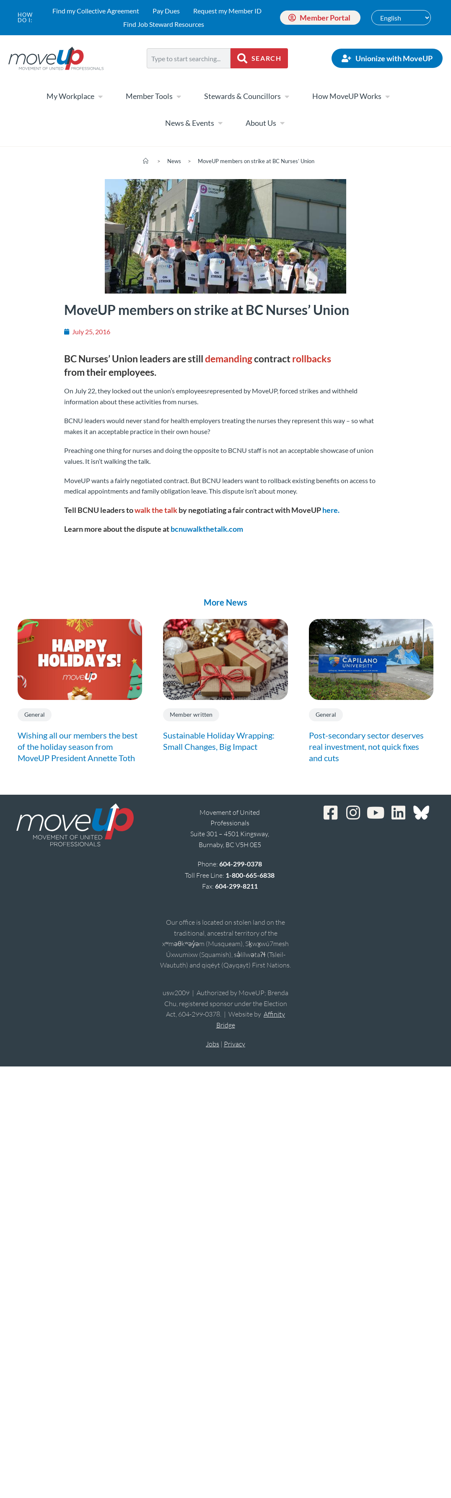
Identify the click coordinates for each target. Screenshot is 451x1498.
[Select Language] (401, 17)
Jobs (212, 1044)
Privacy (234, 1044)
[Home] (145, 161)
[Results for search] (189, 73)
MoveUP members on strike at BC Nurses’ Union (256, 161)
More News (225, 602)
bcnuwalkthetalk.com (207, 528)
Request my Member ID (227, 11)
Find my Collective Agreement (95, 11)
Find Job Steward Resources (163, 24)
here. (331, 510)
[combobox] (189, 58)
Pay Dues (166, 11)
